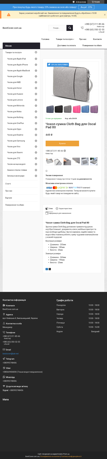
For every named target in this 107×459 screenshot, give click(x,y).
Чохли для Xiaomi (15, 152)
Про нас (82, 39)
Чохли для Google (15, 76)
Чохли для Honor (14, 88)
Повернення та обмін (92, 45)
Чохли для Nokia (14, 111)
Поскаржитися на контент (50, 456)
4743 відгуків (81, 2)
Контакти (97, 39)
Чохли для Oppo (14, 129)
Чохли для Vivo (13, 146)
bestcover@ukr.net (11, 354)
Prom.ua (66, 454)
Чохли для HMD (14, 82)
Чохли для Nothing (15, 117)
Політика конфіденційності (71, 456)
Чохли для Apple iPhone (17, 65)
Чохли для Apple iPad (16, 59)
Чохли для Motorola (15, 106)
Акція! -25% (86, 7)
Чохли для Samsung (16, 141)
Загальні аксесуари (15, 176)
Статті (8, 184)
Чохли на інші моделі (16, 164)
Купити (62, 143)
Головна (45, 39)
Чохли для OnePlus (15, 123)
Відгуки (8, 198)
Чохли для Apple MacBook (18, 71)
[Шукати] (69, 28)
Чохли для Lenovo (15, 100)
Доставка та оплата (66, 45)
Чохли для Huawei (15, 94)
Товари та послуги (64, 39)
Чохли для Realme (15, 135)
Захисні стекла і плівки (17, 170)
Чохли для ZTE (13, 158)
